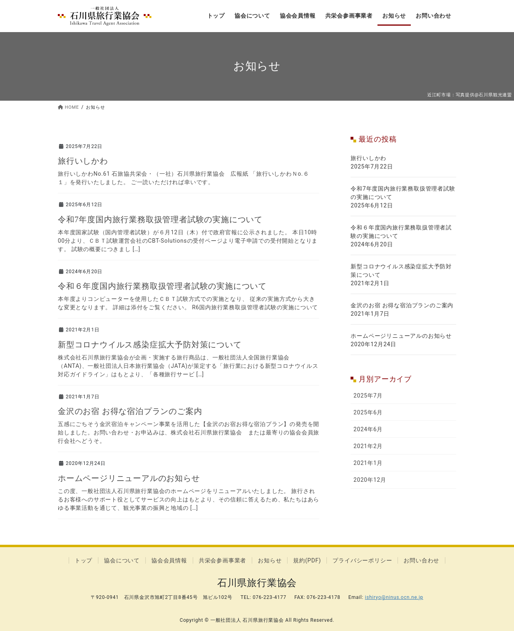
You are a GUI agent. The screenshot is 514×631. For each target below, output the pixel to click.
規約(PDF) (307, 560)
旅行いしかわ (83, 160)
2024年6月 (368, 429)
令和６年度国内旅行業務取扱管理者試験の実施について (162, 286)
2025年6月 (368, 412)
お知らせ (269, 560)
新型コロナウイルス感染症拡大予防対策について (150, 344)
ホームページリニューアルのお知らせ (129, 478)
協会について (122, 560)
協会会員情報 (169, 560)
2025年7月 (368, 395)
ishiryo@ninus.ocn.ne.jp (394, 597)
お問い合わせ (421, 560)
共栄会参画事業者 (222, 560)
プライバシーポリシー (362, 560)
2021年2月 (368, 446)
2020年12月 (369, 480)
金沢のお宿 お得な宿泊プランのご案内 (130, 411)
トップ (83, 560)
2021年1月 (368, 463)
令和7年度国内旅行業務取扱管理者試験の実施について (160, 219)
